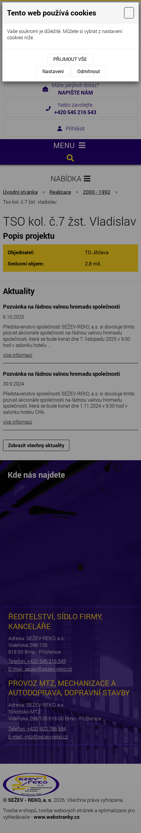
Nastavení (53, 71)
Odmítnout (88, 71)
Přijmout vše (70, 59)
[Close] (129, 12)
